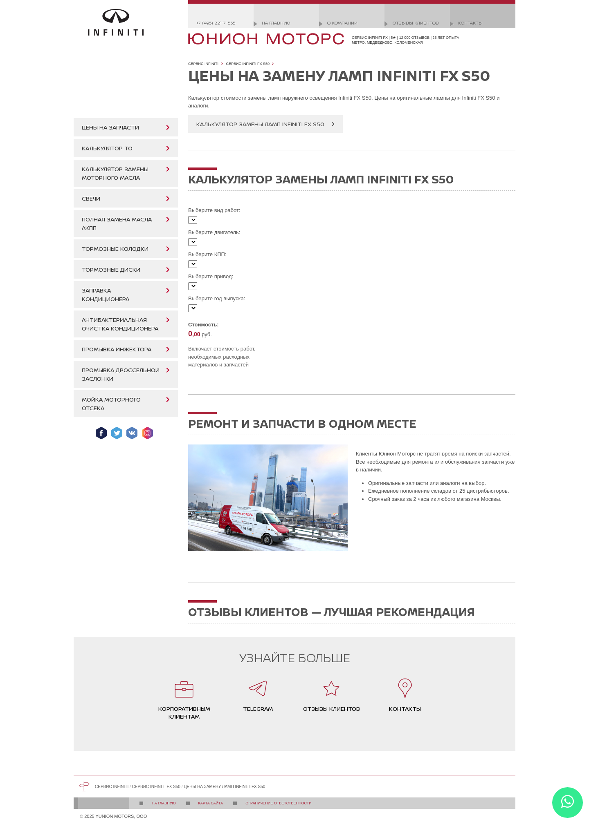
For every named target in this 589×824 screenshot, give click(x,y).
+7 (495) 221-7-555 (215, 23)
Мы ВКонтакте (131, 433)
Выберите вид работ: (214, 210)
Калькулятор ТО (107, 148)
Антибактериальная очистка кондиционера (120, 324)
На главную (276, 23)
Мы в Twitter (116, 433)
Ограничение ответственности (278, 803)
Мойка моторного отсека (111, 403)
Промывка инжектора (116, 349)
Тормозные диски (111, 269)
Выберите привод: (210, 276)
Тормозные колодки (115, 248)
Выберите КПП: (207, 254)
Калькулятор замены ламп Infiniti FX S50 (260, 124)
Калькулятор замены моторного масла (115, 173)
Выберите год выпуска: (216, 298)
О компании (342, 23)
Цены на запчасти (110, 127)
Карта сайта (210, 803)
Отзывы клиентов (416, 23)
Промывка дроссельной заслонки (121, 374)
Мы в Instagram (147, 433)
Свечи (91, 198)
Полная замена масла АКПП (117, 223)
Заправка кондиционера (105, 294)
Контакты (470, 23)
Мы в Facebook (101, 433)
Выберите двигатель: (214, 232)
